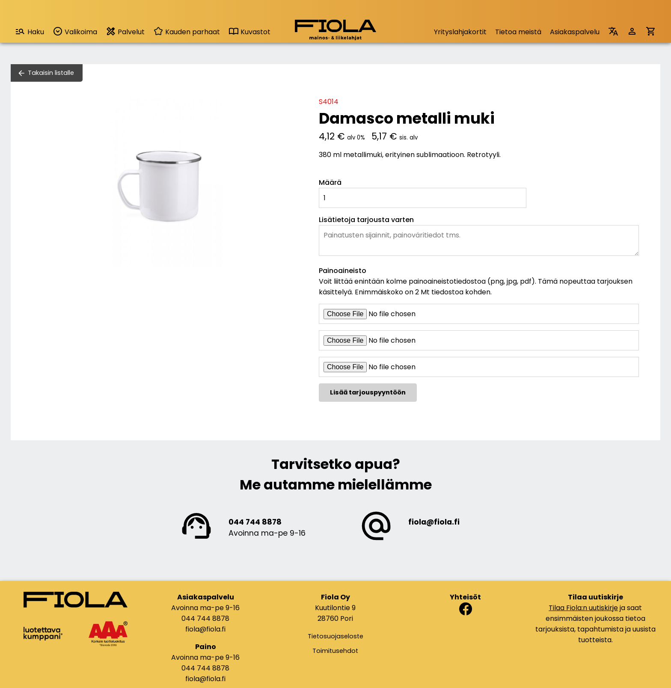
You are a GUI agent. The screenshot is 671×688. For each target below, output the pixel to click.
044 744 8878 (255, 522)
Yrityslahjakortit (460, 32)
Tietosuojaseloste (335, 636)
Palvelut (125, 31)
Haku (29, 31)
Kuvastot (249, 32)
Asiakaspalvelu (575, 32)
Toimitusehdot (335, 650)
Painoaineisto (342, 271)
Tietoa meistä (518, 32)
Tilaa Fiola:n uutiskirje (583, 608)
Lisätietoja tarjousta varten (366, 220)
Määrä (330, 182)
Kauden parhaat (186, 32)
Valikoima (75, 31)
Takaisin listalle (51, 72)
